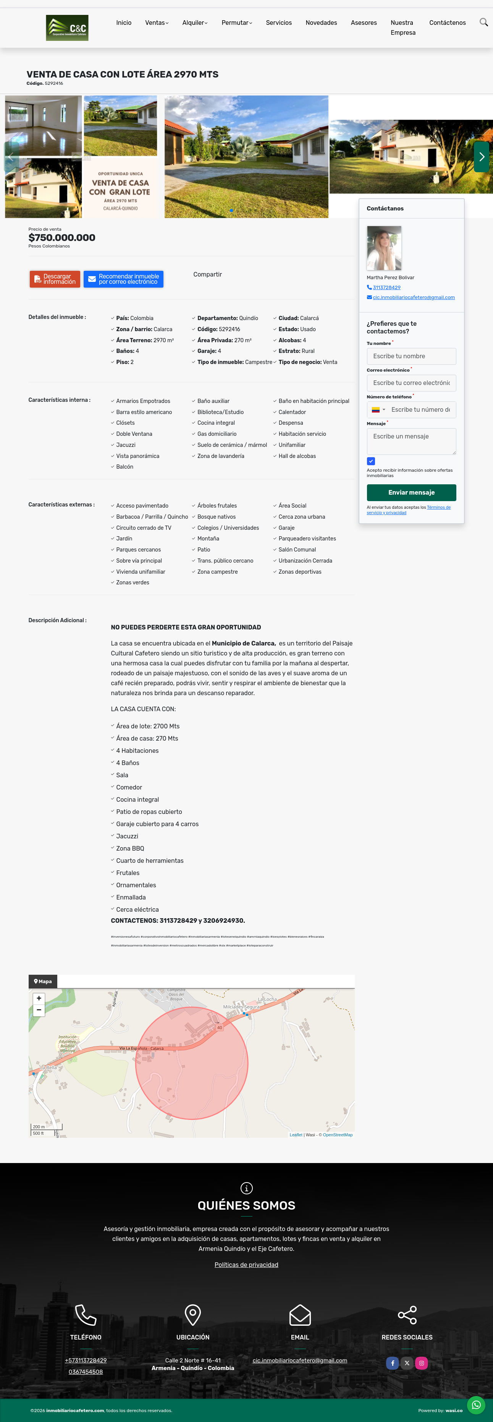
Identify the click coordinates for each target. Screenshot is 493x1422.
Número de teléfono (390, 396)
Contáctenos (448, 22)
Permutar (234, 22)
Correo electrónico (389, 370)
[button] (231, 210)
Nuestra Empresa (403, 27)
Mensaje (377, 423)
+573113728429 (86, 1360)
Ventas (155, 22)
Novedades (321, 22)
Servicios (279, 22)
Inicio (124, 22)
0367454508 (86, 1372)
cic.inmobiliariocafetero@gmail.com (414, 297)
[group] (81, 156)
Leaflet (296, 1134)
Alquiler (193, 22)
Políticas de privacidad (246, 1264)
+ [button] (38, 999)
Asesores (364, 22)
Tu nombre (380, 343)
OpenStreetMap (338, 1134)
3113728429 (387, 287)
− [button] (38, 1010)
